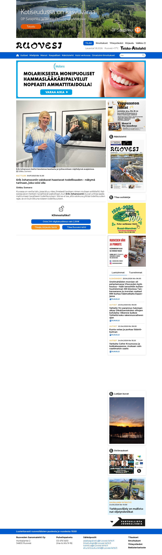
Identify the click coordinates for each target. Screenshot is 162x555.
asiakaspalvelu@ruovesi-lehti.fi (98, 541)
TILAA (88, 43)
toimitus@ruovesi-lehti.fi (95, 545)
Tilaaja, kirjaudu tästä (46, 227)
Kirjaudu (129, 43)
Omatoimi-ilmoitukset (103, 55)
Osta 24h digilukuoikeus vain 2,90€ (61, 221)
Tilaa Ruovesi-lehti (76, 227)
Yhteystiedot (116, 43)
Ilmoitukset (102, 43)
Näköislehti (68, 55)
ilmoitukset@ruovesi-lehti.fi (97, 543)
